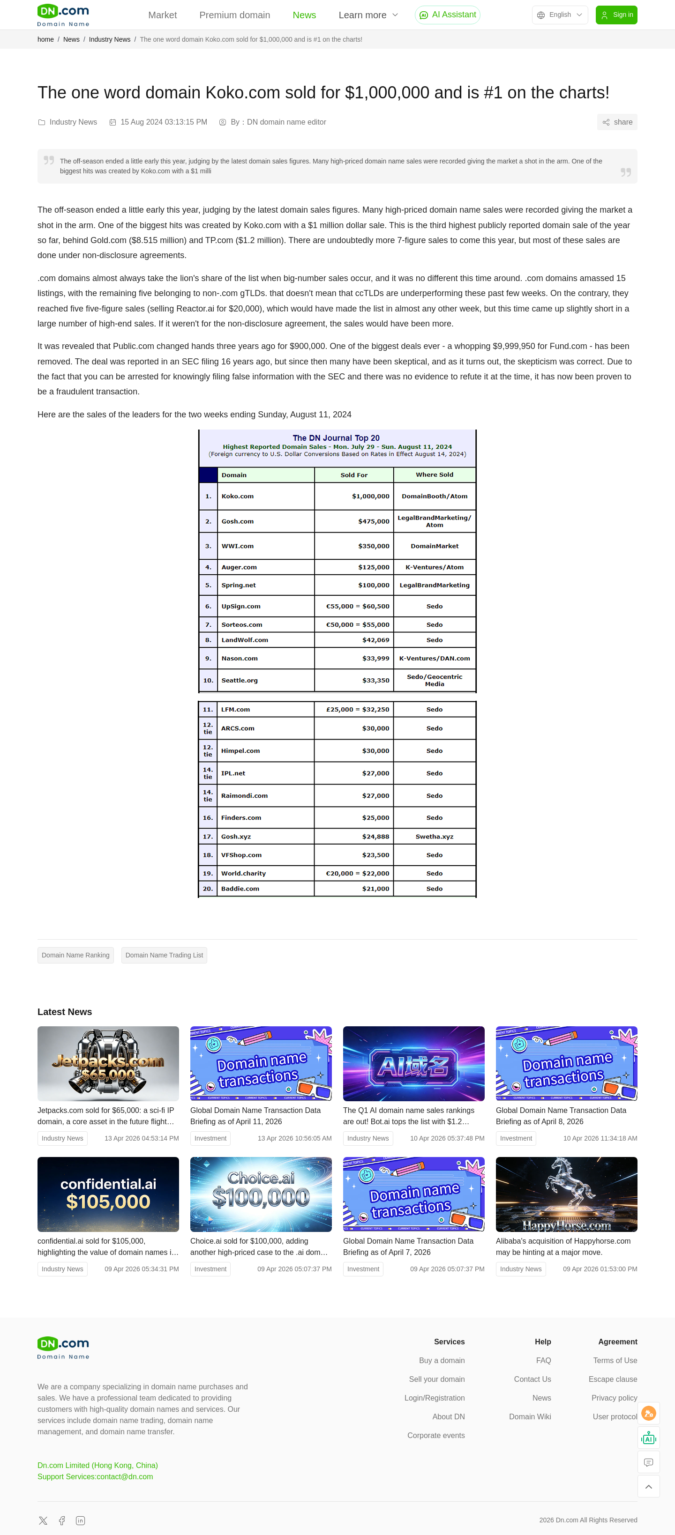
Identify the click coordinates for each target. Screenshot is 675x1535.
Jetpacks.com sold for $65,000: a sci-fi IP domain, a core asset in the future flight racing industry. (106, 1116)
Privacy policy (615, 1398)
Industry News (110, 39)
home (46, 39)
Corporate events (436, 1435)
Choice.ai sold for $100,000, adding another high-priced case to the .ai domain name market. (260, 1247)
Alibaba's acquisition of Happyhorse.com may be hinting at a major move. (563, 1246)
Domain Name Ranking (76, 955)
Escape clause (613, 1379)
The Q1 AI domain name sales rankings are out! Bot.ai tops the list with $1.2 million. (408, 1116)
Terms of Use (615, 1360)
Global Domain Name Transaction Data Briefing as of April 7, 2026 (408, 1246)
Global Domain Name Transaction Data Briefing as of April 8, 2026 (561, 1116)
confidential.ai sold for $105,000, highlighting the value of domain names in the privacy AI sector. (106, 1247)
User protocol (615, 1417)
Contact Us (532, 1379)
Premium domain (234, 15)
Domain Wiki (530, 1417)
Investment (210, 1138)
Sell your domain (437, 1379)
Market (162, 15)
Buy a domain (442, 1360)
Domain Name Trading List (164, 955)
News (304, 15)
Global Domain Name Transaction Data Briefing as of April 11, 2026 (255, 1116)
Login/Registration (435, 1398)
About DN (449, 1417)
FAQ (543, 1360)
